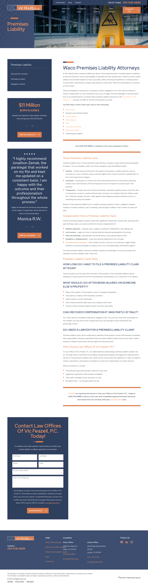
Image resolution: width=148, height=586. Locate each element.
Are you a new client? (18, 471)
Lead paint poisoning (73, 127)
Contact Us (49, 561)
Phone (13, 463)
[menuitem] (29, 73)
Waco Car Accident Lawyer (55, 547)
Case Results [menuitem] (112, 10)
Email (39, 463)
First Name (15, 456)
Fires (67, 123)
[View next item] (31, 126)
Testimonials (60, 2)
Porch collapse (71, 116)
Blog (70, 2)
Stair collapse (71, 120)
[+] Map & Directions (71, 559)
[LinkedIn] (126, 542)
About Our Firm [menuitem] (66, 10)
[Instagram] (132, 542)
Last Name (41, 456)
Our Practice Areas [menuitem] (81, 10)
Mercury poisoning (72, 130)
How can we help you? (19, 478)
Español (78, 2)
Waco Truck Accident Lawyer (56, 552)
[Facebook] (121, 542)
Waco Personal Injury (53, 542)
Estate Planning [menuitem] (97, 10)
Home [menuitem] (54, 10)
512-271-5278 (93, 557)
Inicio (47, 557)
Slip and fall (70, 109)
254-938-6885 (132, 2)
